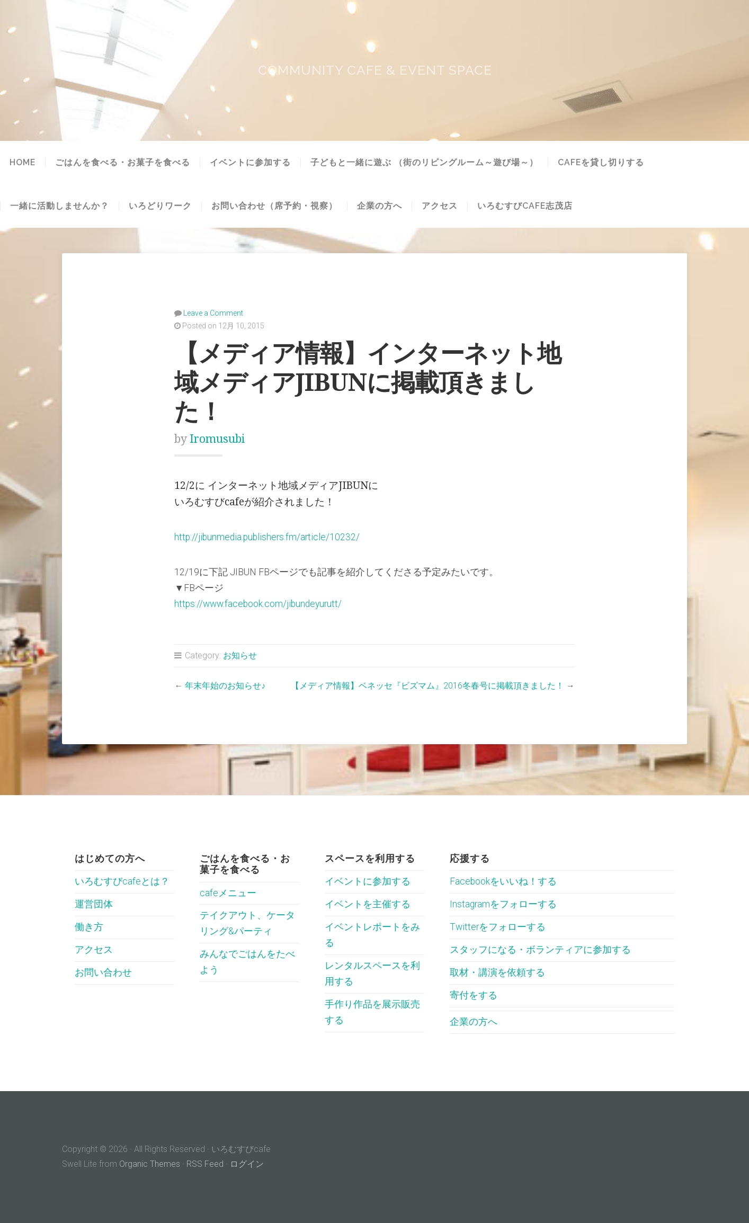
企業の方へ (379, 206)
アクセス (440, 206)
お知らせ (240, 655)
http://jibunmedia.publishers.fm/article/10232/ (267, 537)
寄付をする (473, 995)
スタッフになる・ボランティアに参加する (540, 949)
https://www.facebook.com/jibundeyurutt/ (258, 604)
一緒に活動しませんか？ (59, 206)
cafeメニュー (228, 893)
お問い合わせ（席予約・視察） (274, 206)
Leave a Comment (213, 313)
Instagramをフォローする (503, 904)
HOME (22, 162)
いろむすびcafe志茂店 (525, 206)
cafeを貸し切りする (601, 162)
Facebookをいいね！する (503, 881)
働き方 (89, 927)
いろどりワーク (160, 206)
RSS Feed (205, 1164)
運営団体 (94, 904)
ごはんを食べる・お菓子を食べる (122, 162)
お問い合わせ (103, 972)
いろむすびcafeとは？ (122, 881)
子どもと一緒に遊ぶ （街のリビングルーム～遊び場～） (424, 162)
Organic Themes (149, 1164)
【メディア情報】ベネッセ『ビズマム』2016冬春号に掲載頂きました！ (427, 686)
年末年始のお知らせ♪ (225, 686)
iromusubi (217, 438)
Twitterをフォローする (498, 927)
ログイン (247, 1164)
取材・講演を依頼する (497, 972)
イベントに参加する (250, 162)
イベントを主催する (368, 904)
